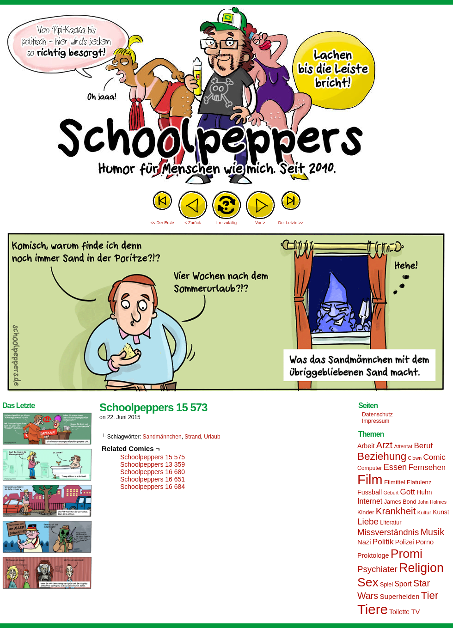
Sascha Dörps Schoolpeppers (226, 97)
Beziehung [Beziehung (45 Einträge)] (381, 456)
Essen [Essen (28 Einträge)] (395, 467)
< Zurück (192, 222)
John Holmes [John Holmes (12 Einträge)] (432, 502)
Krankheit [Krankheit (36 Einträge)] (396, 511)
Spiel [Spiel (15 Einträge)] (386, 584)
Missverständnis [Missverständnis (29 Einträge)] (388, 532)
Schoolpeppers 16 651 (152, 479)
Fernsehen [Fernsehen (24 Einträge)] (427, 467)
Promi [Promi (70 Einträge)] (406, 554)
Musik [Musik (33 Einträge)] (432, 532)
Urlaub (212, 436)
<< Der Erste (162, 222)
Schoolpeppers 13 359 (152, 464)
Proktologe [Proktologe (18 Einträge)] (373, 555)
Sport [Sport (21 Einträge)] (402, 584)
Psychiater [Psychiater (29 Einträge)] (377, 569)
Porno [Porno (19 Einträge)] (425, 542)
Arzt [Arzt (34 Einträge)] (384, 445)
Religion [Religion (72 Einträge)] (421, 568)
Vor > (260, 222)
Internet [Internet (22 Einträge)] (369, 501)
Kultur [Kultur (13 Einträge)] (424, 512)
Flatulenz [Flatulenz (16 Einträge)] (419, 482)
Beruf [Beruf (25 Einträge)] (423, 445)
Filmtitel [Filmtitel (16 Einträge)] (394, 482)
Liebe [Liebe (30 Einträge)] (368, 521)
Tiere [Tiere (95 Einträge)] (372, 609)
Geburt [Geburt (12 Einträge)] (391, 492)
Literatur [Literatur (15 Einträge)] (390, 522)
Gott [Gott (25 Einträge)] (407, 492)
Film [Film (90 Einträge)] (370, 479)
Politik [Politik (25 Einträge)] (383, 541)
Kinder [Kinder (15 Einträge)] (365, 512)
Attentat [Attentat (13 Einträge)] (403, 446)
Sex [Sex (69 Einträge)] (368, 582)
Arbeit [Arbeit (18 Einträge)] (365, 446)
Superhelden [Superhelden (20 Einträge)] (399, 596)
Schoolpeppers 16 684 (152, 486)
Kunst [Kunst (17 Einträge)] (441, 512)
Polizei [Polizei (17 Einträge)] (404, 542)
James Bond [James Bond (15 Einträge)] (400, 502)
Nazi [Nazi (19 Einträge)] (364, 542)
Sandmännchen (162, 436)
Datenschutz (377, 414)
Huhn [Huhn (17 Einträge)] (424, 492)
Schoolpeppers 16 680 (152, 472)
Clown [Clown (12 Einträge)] (415, 458)
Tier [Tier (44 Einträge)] (430, 595)
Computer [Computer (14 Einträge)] (369, 468)
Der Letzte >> (291, 222)
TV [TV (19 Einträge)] (415, 612)
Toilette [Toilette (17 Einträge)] (399, 612)
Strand (192, 436)
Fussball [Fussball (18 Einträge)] (369, 492)
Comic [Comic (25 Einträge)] (434, 457)
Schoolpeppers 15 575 (152, 457)
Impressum (375, 421)
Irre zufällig (226, 222)
